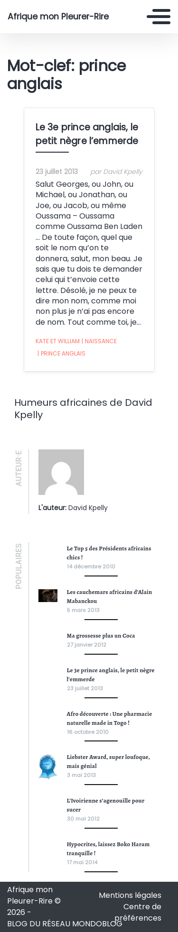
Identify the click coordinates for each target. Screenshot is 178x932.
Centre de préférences (137, 912)
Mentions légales (130, 895)
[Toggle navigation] (158, 16)
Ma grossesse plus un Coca (101, 635)
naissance (99, 341)
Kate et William (58, 341)
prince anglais (61, 353)
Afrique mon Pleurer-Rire (58, 16)
